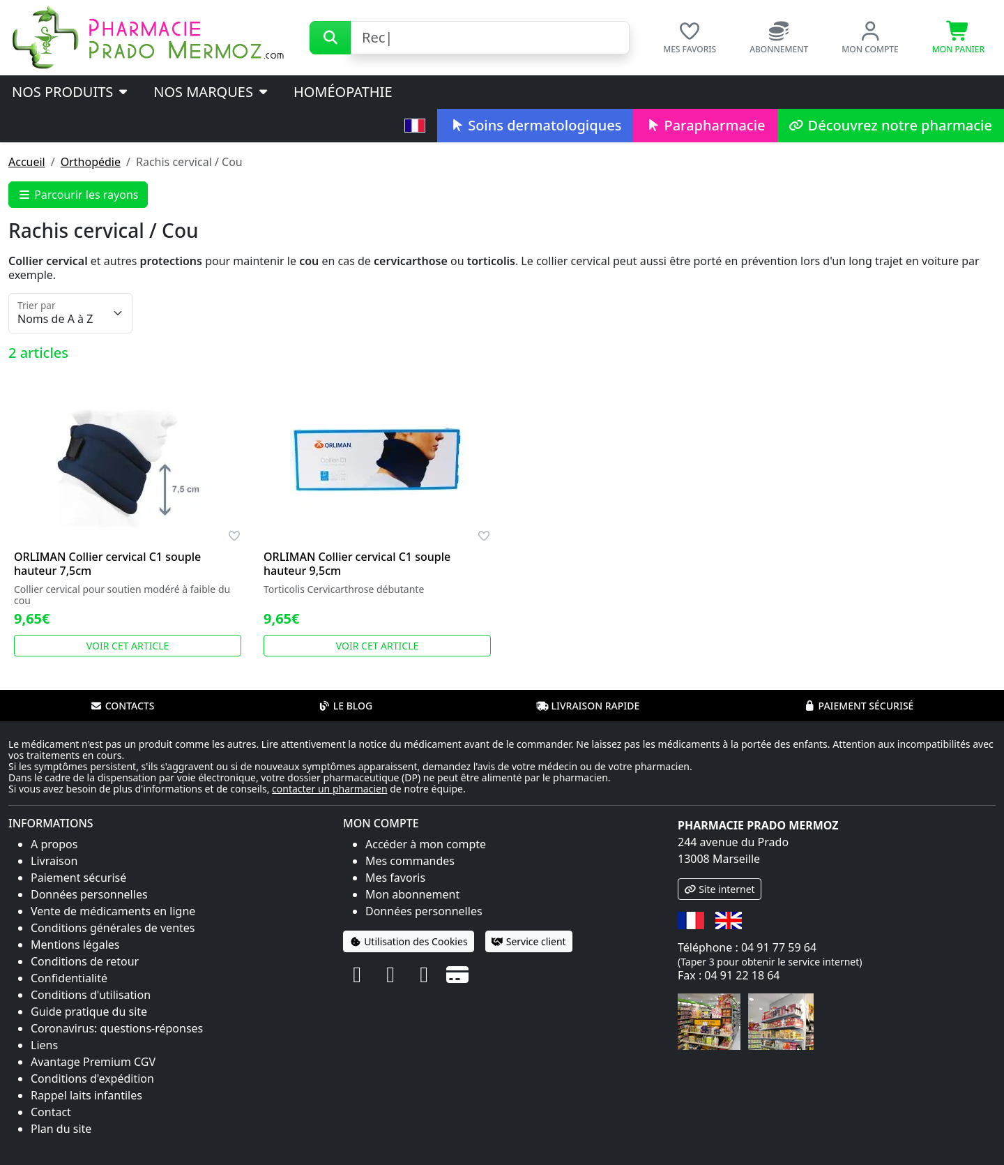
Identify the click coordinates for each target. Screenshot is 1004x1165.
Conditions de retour (85, 961)
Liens (44, 1045)
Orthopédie (91, 162)
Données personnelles (89, 894)
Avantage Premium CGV (93, 1061)
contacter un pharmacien (330, 788)
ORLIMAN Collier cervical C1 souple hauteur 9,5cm (357, 563)
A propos (54, 844)
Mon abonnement (412, 894)
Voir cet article (127, 645)
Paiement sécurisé (858, 705)
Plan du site (61, 1128)
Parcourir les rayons (78, 194)
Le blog (346, 705)
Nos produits (71, 91)
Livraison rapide (587, 705)
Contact (51, 1112)
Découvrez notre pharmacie (890, 125)
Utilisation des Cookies (408, 941)
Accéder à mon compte (425, 844)
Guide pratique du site (89, 1011)
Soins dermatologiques (535, 125)
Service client (529, 941)
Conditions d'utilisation (91, 994)
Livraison (54, 861)
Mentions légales (75, 944)
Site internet (719, 889)
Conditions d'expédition (92, 1078)
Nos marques (211, 91)
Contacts (123, 705)
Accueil (26, 162)
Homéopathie (343, 91)
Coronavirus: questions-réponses (117, 1028)
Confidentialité (69, 978)
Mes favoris (395, 877)
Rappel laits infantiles (86, 1095)
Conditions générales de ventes (113, 927)
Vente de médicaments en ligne (113, 911)
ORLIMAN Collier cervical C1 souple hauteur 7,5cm (107, 563)
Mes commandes (410, 861)
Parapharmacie (705, 125)
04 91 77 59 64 (778, 947)
